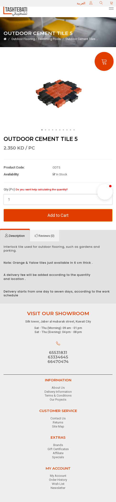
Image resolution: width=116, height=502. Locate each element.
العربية (81, 3)
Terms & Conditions (58, 395)
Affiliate (58, 453)
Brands (58, 445)
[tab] (15, 236)
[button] (104, 192)
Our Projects (58, 399)
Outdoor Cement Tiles (80, 39)
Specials (58, 457)
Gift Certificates (58, 449)
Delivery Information (58, 391)
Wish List (58, 484)
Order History (58, 480)
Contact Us (58, 418)
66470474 (58, 361)
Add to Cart (58, 215)
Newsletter (58, 488)
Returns (58, 422)
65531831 (58, 352)
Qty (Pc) (36, 189)
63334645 (58, 357)
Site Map (58, 426)
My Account (58, 475)
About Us (58, 387)
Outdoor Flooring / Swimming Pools (36, 39)
